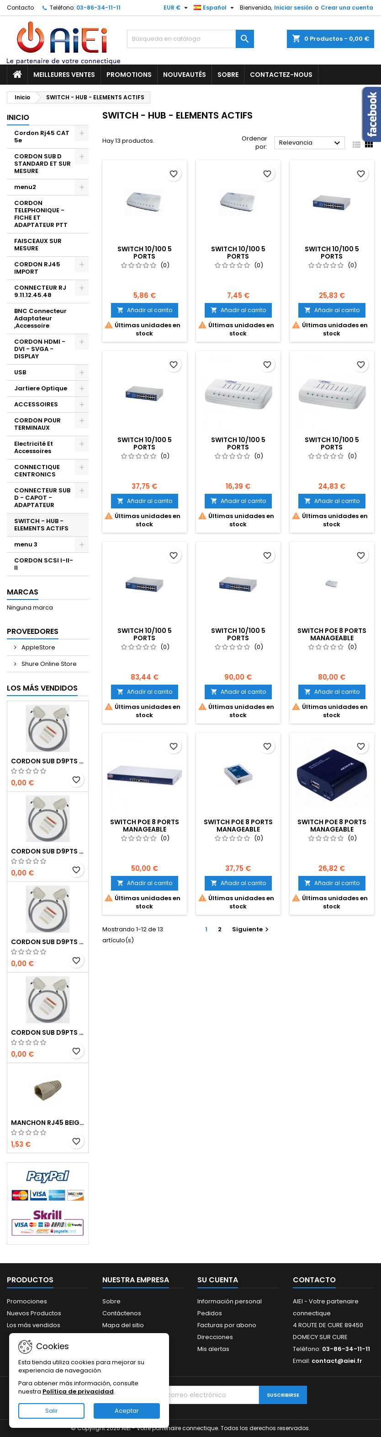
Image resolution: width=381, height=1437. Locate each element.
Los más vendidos (42, 688)
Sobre (227, 74)
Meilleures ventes (64, 74)
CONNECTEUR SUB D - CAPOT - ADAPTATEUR (42, 497)
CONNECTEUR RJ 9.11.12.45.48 (40, 291)
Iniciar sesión (293, 7)
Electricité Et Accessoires (33, 447)
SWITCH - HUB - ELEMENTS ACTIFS (41, 525)
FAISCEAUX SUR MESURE (38, 245)
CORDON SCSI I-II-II (43, 564)
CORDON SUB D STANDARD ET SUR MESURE (42, 163)
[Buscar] (190, 39)
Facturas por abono (226, 1325)
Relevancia (311, 143)
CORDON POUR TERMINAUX (37, 424)
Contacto (20, 7)
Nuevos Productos (34, 1313)
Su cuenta (217, 1280)
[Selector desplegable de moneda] (177, 8)
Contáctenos (121, 1313)
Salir (51, 1410)
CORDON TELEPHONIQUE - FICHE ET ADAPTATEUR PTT (41, 214)
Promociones (27, 1301)
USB (20, 372)
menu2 (25, 187)
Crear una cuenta (347, 7)
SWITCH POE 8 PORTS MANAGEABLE (331, 634)
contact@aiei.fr (337, 1360)
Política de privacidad (78, 1391)
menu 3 (25, 544)
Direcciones (215, 1337)
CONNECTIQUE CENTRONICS (37, 471)
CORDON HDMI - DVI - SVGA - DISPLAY (39, 349)
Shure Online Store (48, 663)
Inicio (18, 117)
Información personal (229, 1301)
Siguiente (251, 929)
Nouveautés (184, 74)
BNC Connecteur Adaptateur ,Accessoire (40, 318)
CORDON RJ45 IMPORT (37, 268)
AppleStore (37, 647)
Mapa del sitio (123, 1325)
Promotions (129, 74)
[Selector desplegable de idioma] (215, 8)
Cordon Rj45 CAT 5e (41, 137)
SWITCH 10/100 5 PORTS (144, 252)
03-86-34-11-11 (98, 7)
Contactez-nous (281, 74)
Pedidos (209, 1313)
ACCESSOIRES (36, 404)
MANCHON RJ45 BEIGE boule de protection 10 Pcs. (48, 1122)
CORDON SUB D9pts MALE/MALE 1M (48, 761)
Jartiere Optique (40, 388)
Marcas (22, 592)
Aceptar (127, 1410)
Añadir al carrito (144, 310)
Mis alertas (213, 1349)
